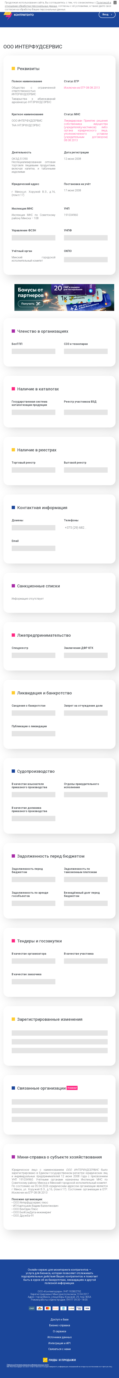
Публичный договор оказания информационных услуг (28, 1365)
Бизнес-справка (59, 1325)
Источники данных (59, 1337)
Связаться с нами (59, 1349)
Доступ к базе (60, 1319)
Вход (105, 14)
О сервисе (59, 1331)
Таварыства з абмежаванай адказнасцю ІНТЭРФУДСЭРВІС (33, 100)
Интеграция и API (59, 1343)
